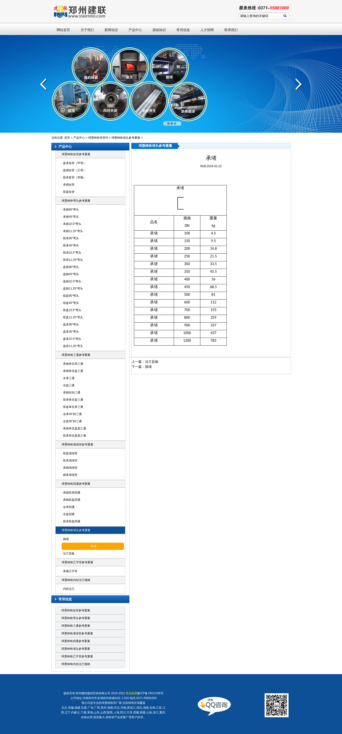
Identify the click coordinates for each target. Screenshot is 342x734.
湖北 (139, 707)
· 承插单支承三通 (72, 363)
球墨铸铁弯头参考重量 (76, 200)
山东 (96, 712)
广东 (90, 707)
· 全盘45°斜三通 (72, 421)
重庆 (162, 712)
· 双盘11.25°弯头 (72, 317)
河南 (123, 707)
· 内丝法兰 (68, 589)
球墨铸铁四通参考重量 (76, 483)
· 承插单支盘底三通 (74, 428)
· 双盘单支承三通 (72, 407)
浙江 (156, 712)
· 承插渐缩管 (70, 467)
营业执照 (131, 693)
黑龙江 (131, 707)
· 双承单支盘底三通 (74, 435)
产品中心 (135, 30)
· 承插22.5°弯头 (71, 224)
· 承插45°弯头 (70, 216)
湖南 (146, 707)
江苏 (159, 707)
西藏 (136, 712)
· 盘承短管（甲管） (74, 163)
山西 (103, 712)
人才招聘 (207, 30)
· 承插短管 (68, 184)
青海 (90, 712)
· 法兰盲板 (68, 553)
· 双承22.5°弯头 (71, 252)
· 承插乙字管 (70, 571)
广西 (97, 707)
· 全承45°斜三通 (72, 414)
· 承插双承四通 (71, 492)
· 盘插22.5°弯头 (71, 281)
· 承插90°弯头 (70, 209)
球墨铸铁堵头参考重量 (125, 137)
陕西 (110, 712)
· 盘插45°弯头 (70, 274)
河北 (117, 707)
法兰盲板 (151, 362)
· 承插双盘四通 (71, 499)
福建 (77, 707)
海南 (110, 707)
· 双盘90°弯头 (70, 295)
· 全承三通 (68, 378)
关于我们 (87, 30)
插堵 (148, 367)
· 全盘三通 (68, 385)
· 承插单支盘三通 (72, 371)
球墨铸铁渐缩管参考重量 (77, 444)
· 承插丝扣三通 (71, 392)
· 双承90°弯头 (70, 238)
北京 (64, 707)
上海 (116, 712)
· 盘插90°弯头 (70, 267)
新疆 (142, 712)
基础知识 (159, 30)
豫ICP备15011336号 (150, 693)
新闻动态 (111, 30)
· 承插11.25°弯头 (72, 231)
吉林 (152, 707)
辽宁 (67, 712)
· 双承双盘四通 (71, 521)
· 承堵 (92, 546)
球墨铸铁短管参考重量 (76, 154)
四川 (123, 712)
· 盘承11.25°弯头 (72, 346)
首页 (67, 137)
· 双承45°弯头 (70, 245)
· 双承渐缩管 (70, 460)
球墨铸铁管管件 (98, 137)
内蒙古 (75, 712)
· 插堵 (65, 539)
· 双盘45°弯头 (70, 303)
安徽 (71, 707)
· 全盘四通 (68, 514)
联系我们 (231, 30)
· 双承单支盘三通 (72, 399)
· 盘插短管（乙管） (74, 170)
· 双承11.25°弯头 (72, 260)
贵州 (103, 707)
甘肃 (84, 707)
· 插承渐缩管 (70, 475)
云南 (149, 712)
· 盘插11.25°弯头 (72, 288)
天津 (129, 712)
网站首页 (63, 30)
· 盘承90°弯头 (70, 324)
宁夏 (84, 712)
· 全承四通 (68, 507)
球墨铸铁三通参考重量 (76, 355)
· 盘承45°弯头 (70, 331)
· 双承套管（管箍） (74, 177)
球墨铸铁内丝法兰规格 (76, 580)
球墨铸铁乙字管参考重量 (77, 562)
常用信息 (183, 30)
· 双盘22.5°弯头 (71, 310)
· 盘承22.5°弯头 (71, 339)
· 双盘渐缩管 (70, 453)
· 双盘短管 (68, 191)
